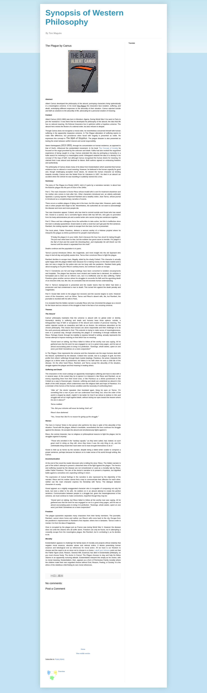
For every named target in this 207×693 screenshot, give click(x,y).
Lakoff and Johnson (102, 550)
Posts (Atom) (59, 659)
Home (83, 649)
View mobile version (83, 653)
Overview (61, 671)
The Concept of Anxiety (108, 148)
